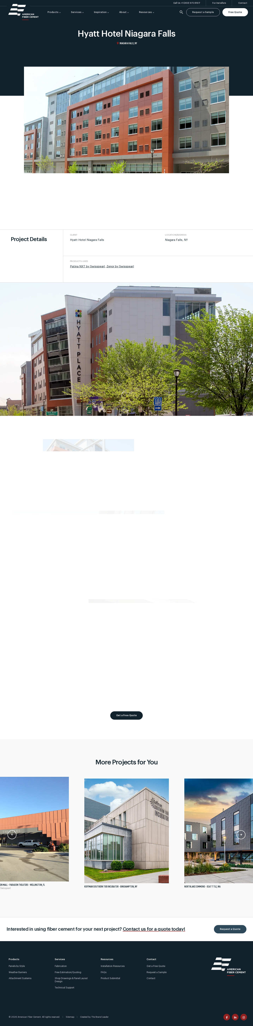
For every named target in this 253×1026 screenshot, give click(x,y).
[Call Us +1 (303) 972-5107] (187, 3)
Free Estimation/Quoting (68, 972)
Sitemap (70, 1017)
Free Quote (235, 12)
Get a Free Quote (126, 715)
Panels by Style (17, 966)
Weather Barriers (18, 972)
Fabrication (61, 966)
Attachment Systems (20, 978)
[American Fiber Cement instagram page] (243, 1017)
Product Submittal (110, 978)
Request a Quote (230, 929)
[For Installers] (219, 3)
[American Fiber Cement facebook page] (226, 1017)
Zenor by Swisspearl (120, 266)
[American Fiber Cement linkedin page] (235, 1017)
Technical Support (64, 987)
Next (241, 834)
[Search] (181, 12)
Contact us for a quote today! (154, 929)
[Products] (53, 12)
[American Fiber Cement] (23, 12)
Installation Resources (113, 966)
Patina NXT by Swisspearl (87, 266)
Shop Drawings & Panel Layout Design (71, 980)
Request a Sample (203, 12)
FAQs (103, 972)
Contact (151, 978)
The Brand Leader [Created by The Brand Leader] (100, 1017)
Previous (12, 834)
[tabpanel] (127, 835)
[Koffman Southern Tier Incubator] (126, 835)
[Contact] (242, 3)
